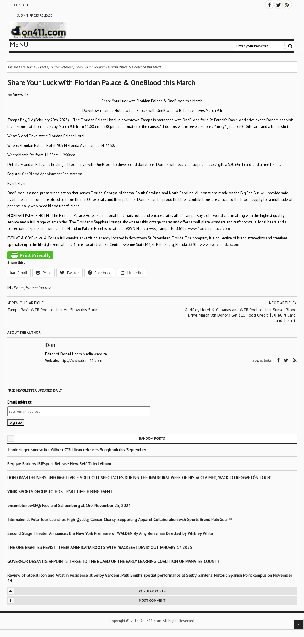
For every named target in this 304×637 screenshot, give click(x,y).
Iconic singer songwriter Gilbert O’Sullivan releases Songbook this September (76, 449)
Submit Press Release (34, 15)
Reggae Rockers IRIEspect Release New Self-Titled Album (59, 463)
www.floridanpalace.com (209, 228)
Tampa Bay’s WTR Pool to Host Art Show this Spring (53, 309)
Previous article (25, 303)
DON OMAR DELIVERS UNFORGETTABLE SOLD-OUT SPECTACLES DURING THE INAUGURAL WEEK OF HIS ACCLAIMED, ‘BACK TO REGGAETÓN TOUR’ (139, 477)
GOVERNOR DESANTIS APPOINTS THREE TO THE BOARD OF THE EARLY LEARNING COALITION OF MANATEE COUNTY (113, 561)
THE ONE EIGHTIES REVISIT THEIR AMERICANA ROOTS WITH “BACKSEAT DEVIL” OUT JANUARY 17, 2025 (99, 547)
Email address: (19, 402)
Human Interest (38, 287)
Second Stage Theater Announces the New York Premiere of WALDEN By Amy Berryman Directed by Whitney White (110, 533)
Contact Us (23, 5)
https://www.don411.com (81, 360)
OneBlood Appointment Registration (52, 174)
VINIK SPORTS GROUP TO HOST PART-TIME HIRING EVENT (60, 491)
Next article (283, 303)
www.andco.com (219, 244)
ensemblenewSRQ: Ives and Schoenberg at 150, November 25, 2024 (69, 505)
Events (18, 287)
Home (31, 67)
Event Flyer (16, 183)
